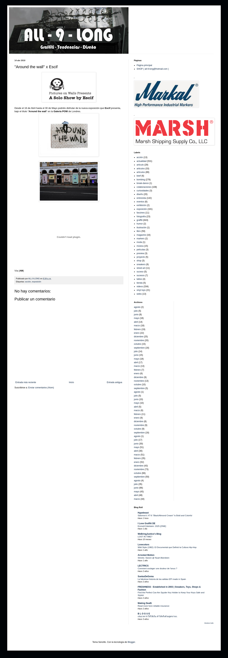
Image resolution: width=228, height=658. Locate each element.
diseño (140, 194)
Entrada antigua (114, 382)
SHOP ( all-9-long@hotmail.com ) (153, 69)
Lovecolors (143, 544)
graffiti (139, 220)
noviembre (139, 340)
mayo (136, 318)
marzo (137, 325)
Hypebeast (143, 512)
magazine (141, 235)
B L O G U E (144, 613)
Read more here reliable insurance (153, 606)
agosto (137, 307)
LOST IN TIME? (145, 537)
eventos (140, 201)
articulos (141, 168)
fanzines (141, 212)
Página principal (144, 65)
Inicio (71, 382)
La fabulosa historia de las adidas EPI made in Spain (162, 579)
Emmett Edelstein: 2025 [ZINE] (152, 526)
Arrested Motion (146, 555)
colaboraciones (144, 187)
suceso (140, 271)
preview (140, 253)
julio (136, 311)
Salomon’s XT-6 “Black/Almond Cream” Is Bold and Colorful (165, 515)
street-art (141, 268)
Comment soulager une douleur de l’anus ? (157, 568)
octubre (137, 344)
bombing (141, 179)
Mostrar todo (209, 623)
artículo (140, 165)
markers (140, 238)
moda (139, 242)
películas (141, 249)
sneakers (141, 264)
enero (137, 333)
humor (140, 223)
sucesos (141, 275)
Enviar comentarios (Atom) (41, 387)
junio (136, 314)
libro (139, 231)
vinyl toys (141, 290)
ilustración (141, 227)
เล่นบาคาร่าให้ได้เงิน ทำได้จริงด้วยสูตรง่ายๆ (157, 616)
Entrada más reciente (25, 382)
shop (139, 260)
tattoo (139, 279)
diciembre (138, 336)
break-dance (143, 183)
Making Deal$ (145, 603)
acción (28, 282)
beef (139, 176)
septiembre (139, 348)
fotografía (141, 216)
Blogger (131, 642)
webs (139, 294)
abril (136, 322)
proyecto (141, 257)
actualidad (142, 161)
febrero (137, 329)
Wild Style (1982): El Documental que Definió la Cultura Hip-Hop (167, 547)
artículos (141, 172)
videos (140, 286)
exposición (36, 282)
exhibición (141, 205)
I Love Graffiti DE (146, 523)
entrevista (141, 198)
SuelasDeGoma (146, 576)
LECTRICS (143, 565)
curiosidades (143, 190)
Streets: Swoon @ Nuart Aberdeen (153, 558)
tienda (140, 283)
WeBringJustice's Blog (149, 534)
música (140, 246)
